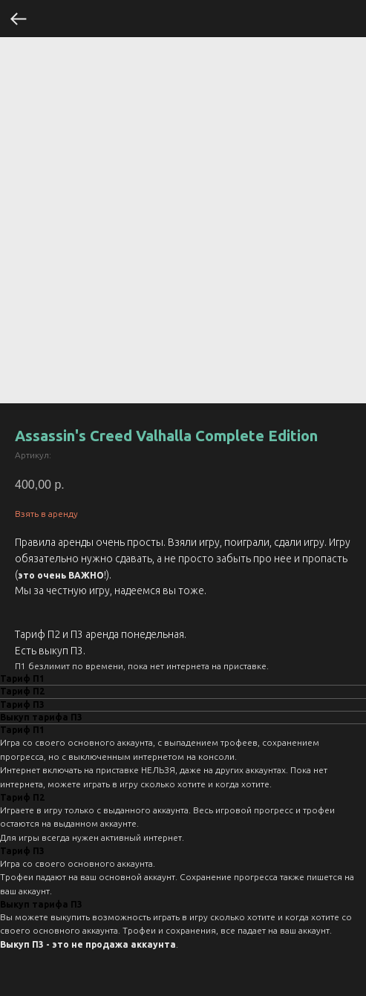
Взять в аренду (46, 513)
